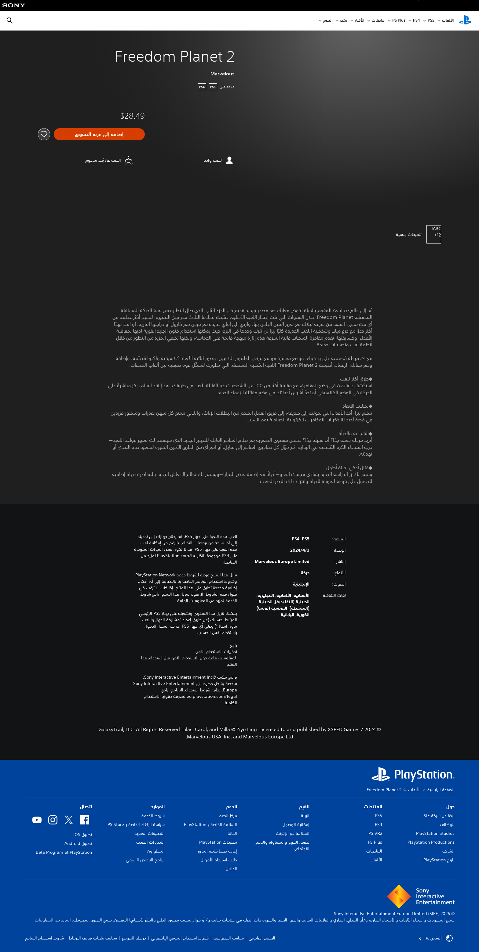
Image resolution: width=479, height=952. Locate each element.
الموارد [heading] (158, 806)
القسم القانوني (262, 938)
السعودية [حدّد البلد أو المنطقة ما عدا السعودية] (436, 938)
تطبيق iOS (82, 834)
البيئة (305, 815)
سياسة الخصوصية (229, 938)
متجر (343, 20)
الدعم (327, 20)
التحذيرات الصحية (150, 842)
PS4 (416, 20)
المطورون (156, 851)
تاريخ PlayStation (439, 860)
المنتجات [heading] (373, 806)
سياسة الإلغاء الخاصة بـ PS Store (136, 824)
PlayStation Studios (435, 833)
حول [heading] (450, 806)
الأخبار (359, 20)
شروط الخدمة (153, 815)
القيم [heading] (304, 806)
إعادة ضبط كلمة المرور (217, 851)
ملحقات (378, 20)
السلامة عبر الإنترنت (292, 833)
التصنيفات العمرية (149, 833)
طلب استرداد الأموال (219, 860)
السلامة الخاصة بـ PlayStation (210, 824)
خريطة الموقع (134, 938)
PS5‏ (431, 20)
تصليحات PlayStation (218, 842)
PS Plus (398, 20)
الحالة (232, 833)
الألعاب (448, 20)
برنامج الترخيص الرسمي (145, 860)
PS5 (378, 815)
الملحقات (374, 851)
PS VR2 (375, 833)
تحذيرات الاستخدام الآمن (216, 651)
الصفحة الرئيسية (441, 789)
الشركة (448, 851)
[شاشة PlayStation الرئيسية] (465, 21)
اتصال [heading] (86, 806)
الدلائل (231, 868)
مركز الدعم (228, 815)
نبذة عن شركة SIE (439, 815)
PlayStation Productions (431, 842)
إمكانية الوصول (296, 824)
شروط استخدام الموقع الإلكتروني (180, 938)
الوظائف (447, 824)
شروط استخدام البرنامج (44, 938)
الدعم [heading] (231, 806)
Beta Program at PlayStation (64, 852)
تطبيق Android (78, 843)
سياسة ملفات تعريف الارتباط (93, 938)
